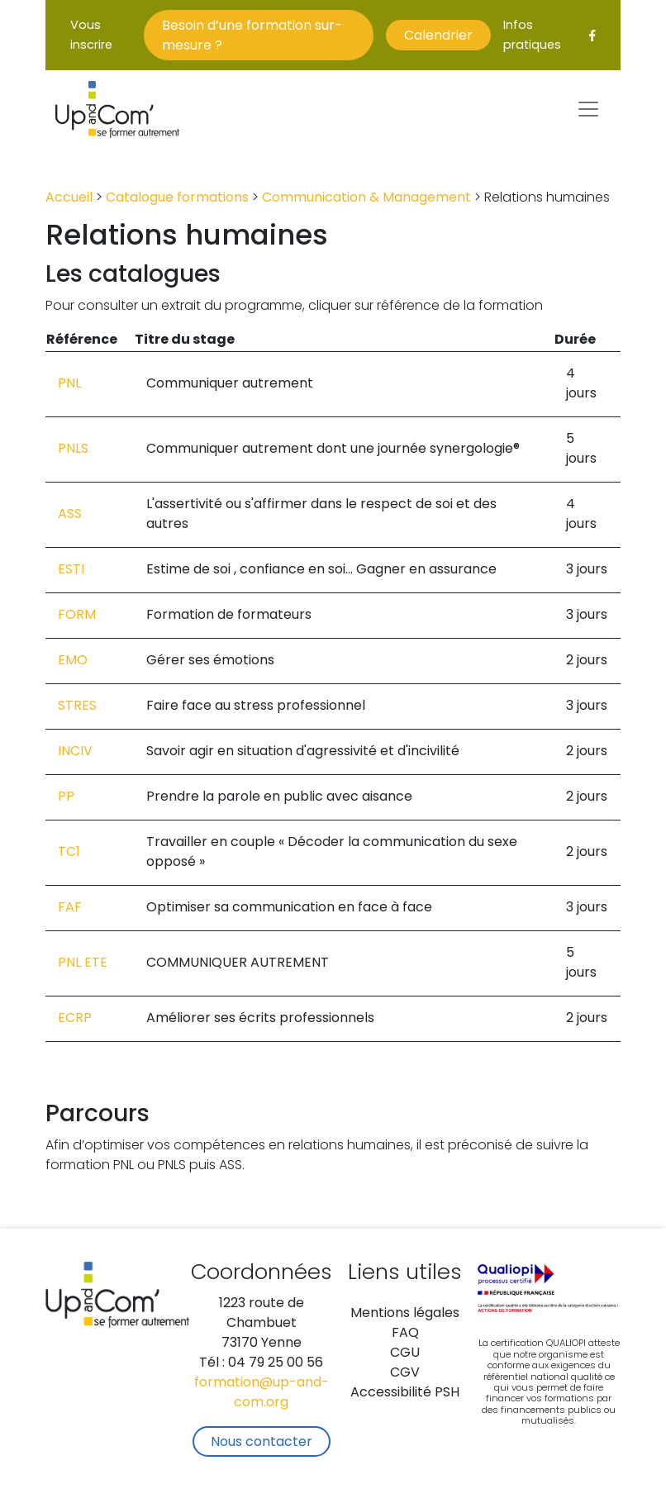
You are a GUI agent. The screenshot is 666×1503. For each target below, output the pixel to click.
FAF (70, 908)
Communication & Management (366, 198)
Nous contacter (261, 1442)
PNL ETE (82, 963)
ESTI (71, 570)
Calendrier (438, 36)
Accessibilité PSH (404, 1393)
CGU (405, 1353)
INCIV (75, 752)
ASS (70, 514)
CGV (405, 1373)
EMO (73, 661)
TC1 (69, 852)
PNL (69, 384)
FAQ (405, 1333)
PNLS (73, 449)
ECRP (75, 1018)
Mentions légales (404, 1313)
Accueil (69, 198)
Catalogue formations (177, 198)
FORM (77, 615)
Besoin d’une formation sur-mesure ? (252, 36)
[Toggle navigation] (588, 109)
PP (66, 797)
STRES (77, 706)
